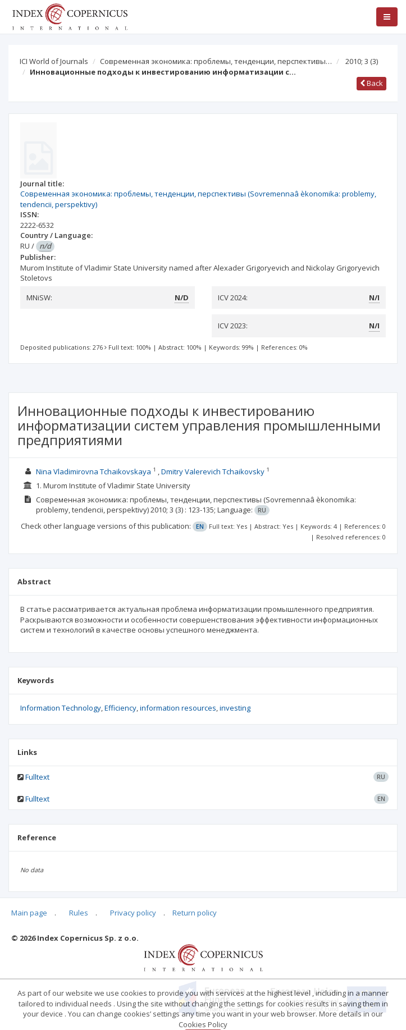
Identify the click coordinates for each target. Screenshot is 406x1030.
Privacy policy (133, 913)
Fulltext (37, 777)
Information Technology (60, 708)
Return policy (194, 913)
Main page (29, 913)
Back (371, 83)
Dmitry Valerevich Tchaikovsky (212, 471)
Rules (78, 913)
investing (235, 708)
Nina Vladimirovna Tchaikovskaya (93, 471)
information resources (178, 708)
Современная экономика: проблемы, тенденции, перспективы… (216, 61)
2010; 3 (361, 61)
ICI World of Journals (54, 61)
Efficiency (120, 708)
